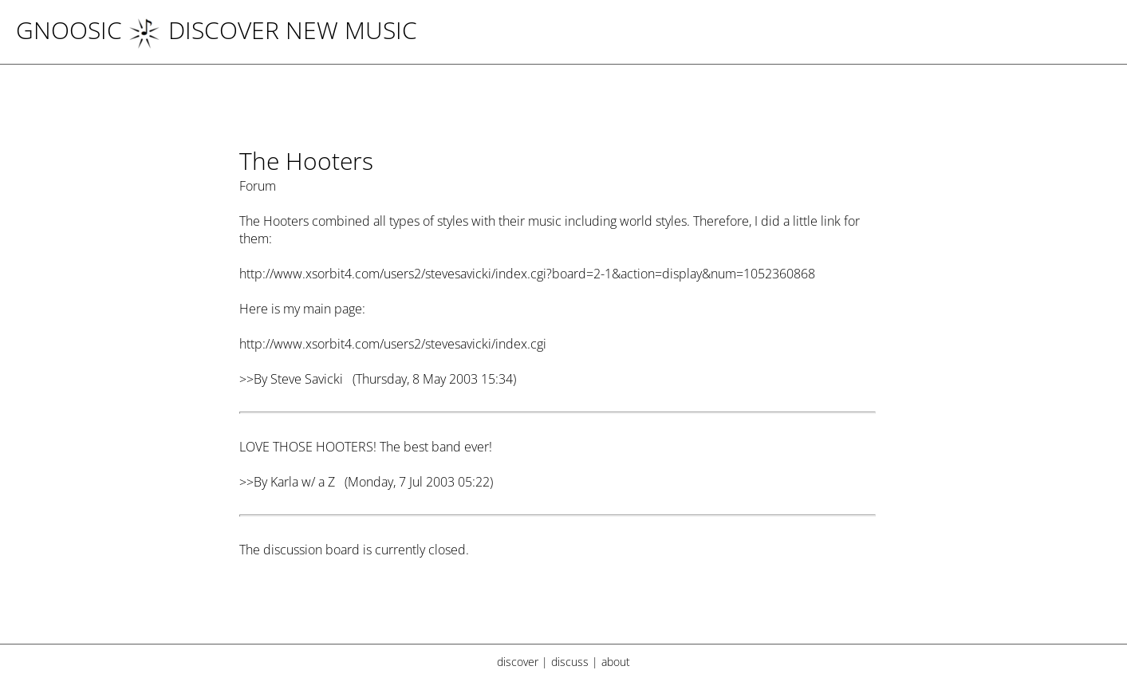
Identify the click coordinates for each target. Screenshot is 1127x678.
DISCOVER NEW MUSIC (272, 30)
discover (517, 661)
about (615, 661)
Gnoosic (69, 30)
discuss (570, 661)
